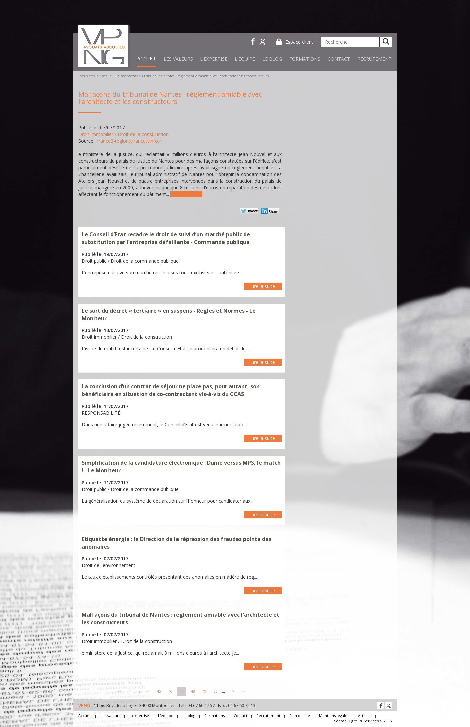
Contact (339, 59)
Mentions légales (334, 715)
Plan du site (299, 715)
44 (148, 691)
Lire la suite (190, 194)
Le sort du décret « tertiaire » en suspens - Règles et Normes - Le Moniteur (169, 314)
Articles (364, 715)
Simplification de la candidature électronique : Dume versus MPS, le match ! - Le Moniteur (181, 466)
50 (216, 691)
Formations (304, 59)
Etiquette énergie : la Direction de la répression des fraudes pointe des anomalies (176, 542)
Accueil (146, 58)
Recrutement (374, 59)
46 (170, 691)
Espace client (299, 42)
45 (159, 691)
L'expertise (213, 59)
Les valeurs (178, 59)
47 (182, 691)
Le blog (272, 59)
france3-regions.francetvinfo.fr (129, 141)
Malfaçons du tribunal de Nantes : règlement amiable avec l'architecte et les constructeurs (195, 75)
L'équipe (245, 59)
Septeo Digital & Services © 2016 (363, 720)
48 (193, 691)
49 (204, 691)
